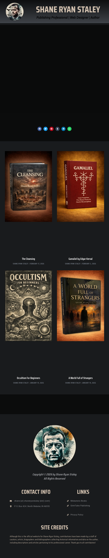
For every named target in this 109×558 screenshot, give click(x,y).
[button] (39, 129)
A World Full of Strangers (81, 378)
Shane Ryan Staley (68, 9)
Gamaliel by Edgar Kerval (80, 259)
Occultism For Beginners (28, 378)
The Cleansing (28, 259)
